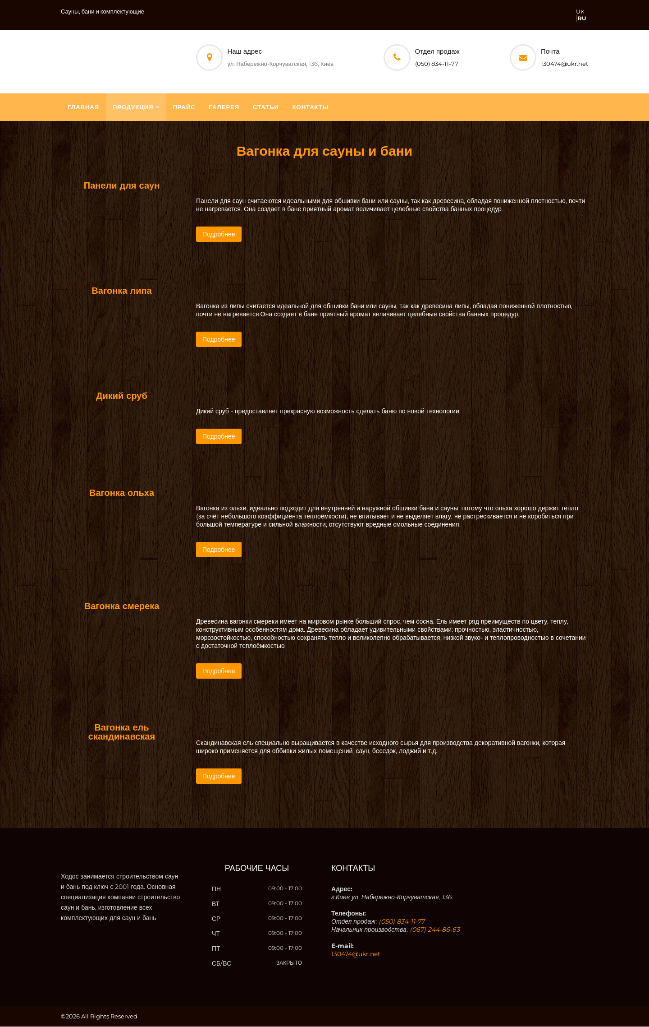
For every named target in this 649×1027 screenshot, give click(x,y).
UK (580, 11)
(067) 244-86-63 (435, 930)
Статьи (266, 107)
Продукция (133, 107)
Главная (83, 107)
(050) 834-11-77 (436, 63)
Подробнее (218, 235)
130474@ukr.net (564, 63)
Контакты (311, 107)
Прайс (184, 107)
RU (582, 18)
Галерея (224, 107)
